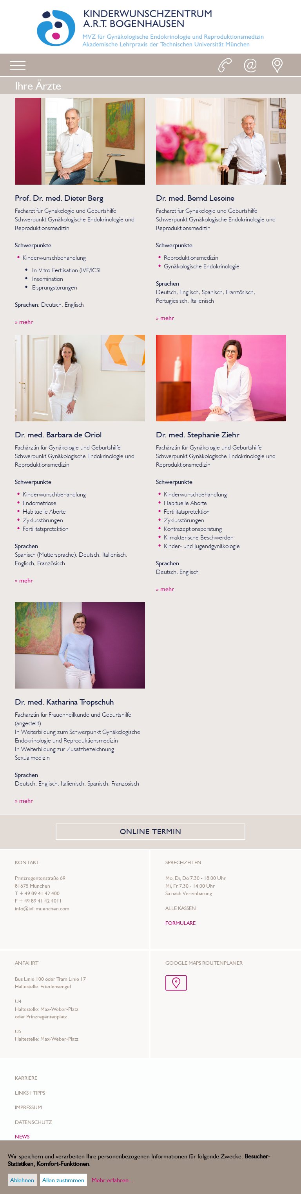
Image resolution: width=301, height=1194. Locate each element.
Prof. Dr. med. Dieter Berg (59, 198)
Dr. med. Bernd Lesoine (195, 198)
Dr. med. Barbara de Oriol (58, 434)
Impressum (28, 1107)
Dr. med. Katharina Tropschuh (64, 702)
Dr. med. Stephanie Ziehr (197, 434)
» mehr (24, 321)
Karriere (26, 1078)
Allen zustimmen (63, 1180)
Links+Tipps (30, 1093)
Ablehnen (22, 1180)
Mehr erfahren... (112, 1180)
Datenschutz (33, 1122)
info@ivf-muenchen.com (42, 908)
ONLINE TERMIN (150, 831)
